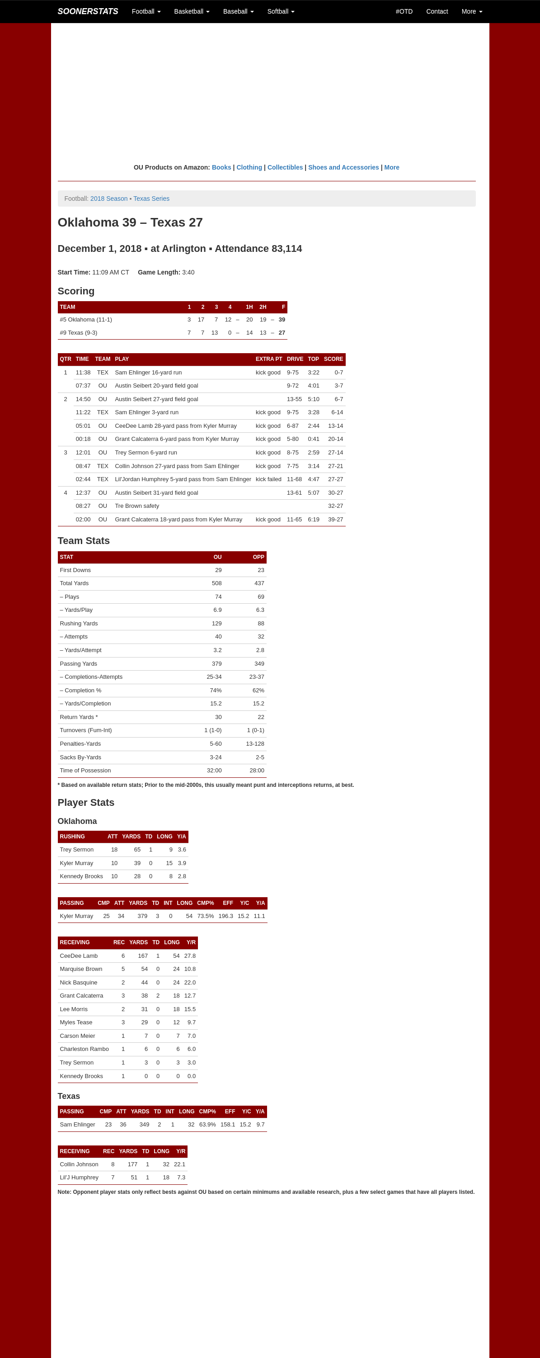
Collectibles (285, 167)
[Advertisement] (270, 92)
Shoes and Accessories (343, 167)
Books (221, 167)
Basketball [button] (192, 11)
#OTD (404, 11)
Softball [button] (281, 11)
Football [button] (146, 11)
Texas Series (151, 198)
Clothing (249, 167)
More (392, 167)
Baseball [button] (238, 11)
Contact (437, 11)
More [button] (472, 11)
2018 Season (109, 198)
